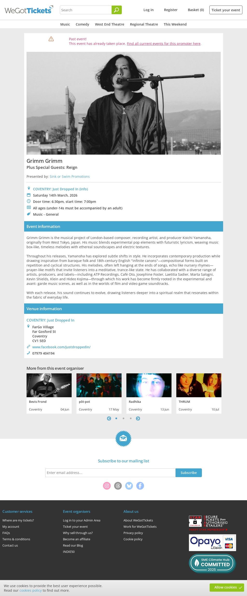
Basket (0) (196, 9)
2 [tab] (123, 418)
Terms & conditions (16, 539)
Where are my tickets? (18, 520)
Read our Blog (73, 545)
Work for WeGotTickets (140, 526)
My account (10, 526)
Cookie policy (133, 539)
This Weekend (175, 24)
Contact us (10, 545)
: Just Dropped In (51, 320)
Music (65, 24)
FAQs (6, 533)
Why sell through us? (78, 533)
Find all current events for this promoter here (163, 43)
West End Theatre (109, 24)
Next (138, 418)
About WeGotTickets (138, 520)
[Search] (117, 10)
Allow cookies (225, 587)
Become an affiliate (76, 539)
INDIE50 (69, 551)
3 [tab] (130, 418)
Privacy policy (133, 533)
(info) (83, 189)
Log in (149, 9)
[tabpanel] (49, 393)
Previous (109, 418)
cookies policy (31, 590)
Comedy (82, 24)
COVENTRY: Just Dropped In (55, 189)
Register (171, 9)
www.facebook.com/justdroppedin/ (61, 347)
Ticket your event (226, 10)
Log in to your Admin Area (81, 520)
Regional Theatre (144, 24)
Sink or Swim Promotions (70, 176)
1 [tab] (116, 418)
